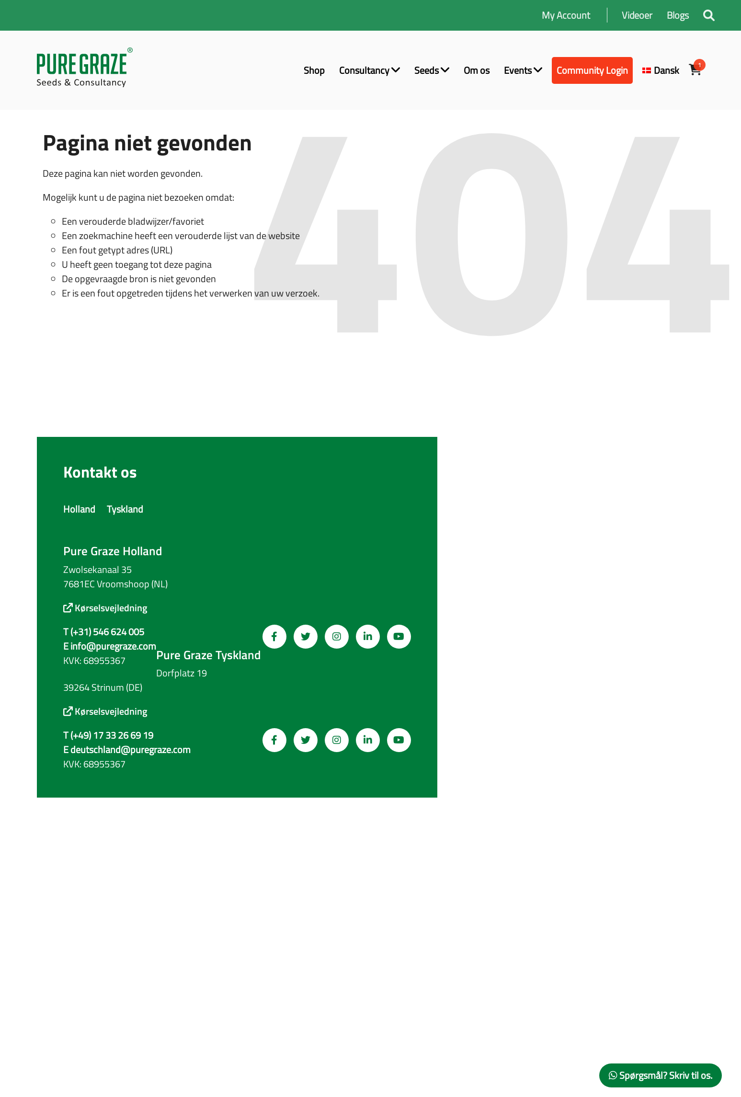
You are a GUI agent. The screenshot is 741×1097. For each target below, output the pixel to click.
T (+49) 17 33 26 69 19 (108, 735)
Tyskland (125, 509)
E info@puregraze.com (109, 646)
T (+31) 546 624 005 (103, 632)
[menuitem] (661, 70)
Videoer (637, 15)
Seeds (431, 70)
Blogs (678, 15)
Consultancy (369, 70)
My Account (566, 15)
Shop (314, 70)
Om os (477, 70)
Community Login (592, 70)
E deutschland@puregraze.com (127, 750)
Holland (79, 509)
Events (523, 70)
